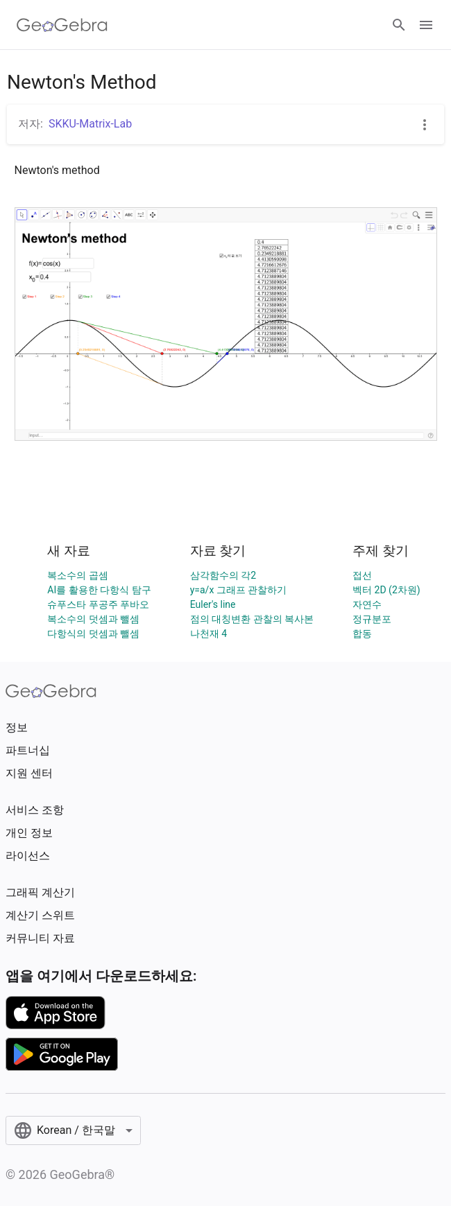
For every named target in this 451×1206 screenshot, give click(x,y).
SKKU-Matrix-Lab (90, 123)
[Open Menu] (426, 25)
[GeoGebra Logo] (62, 25)
